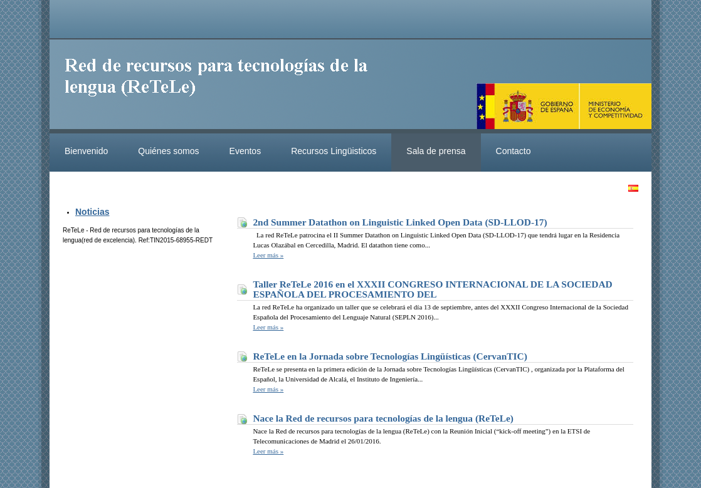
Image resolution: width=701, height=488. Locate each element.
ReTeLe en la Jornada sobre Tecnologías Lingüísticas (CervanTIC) (390, 356)
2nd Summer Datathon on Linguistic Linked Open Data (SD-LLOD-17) (400, 222)
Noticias (92, 212)
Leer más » (268, 255)
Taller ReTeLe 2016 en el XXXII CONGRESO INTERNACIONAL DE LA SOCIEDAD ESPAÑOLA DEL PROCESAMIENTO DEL (432, 289)
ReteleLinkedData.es (222, 86)
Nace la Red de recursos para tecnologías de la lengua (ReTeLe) (383, 418)
